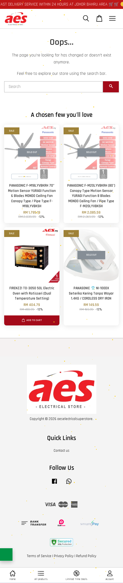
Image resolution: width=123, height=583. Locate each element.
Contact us (61, 450)
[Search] (53, 86)
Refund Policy (86, 556)
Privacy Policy (64, 556)
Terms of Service (39, 556)
